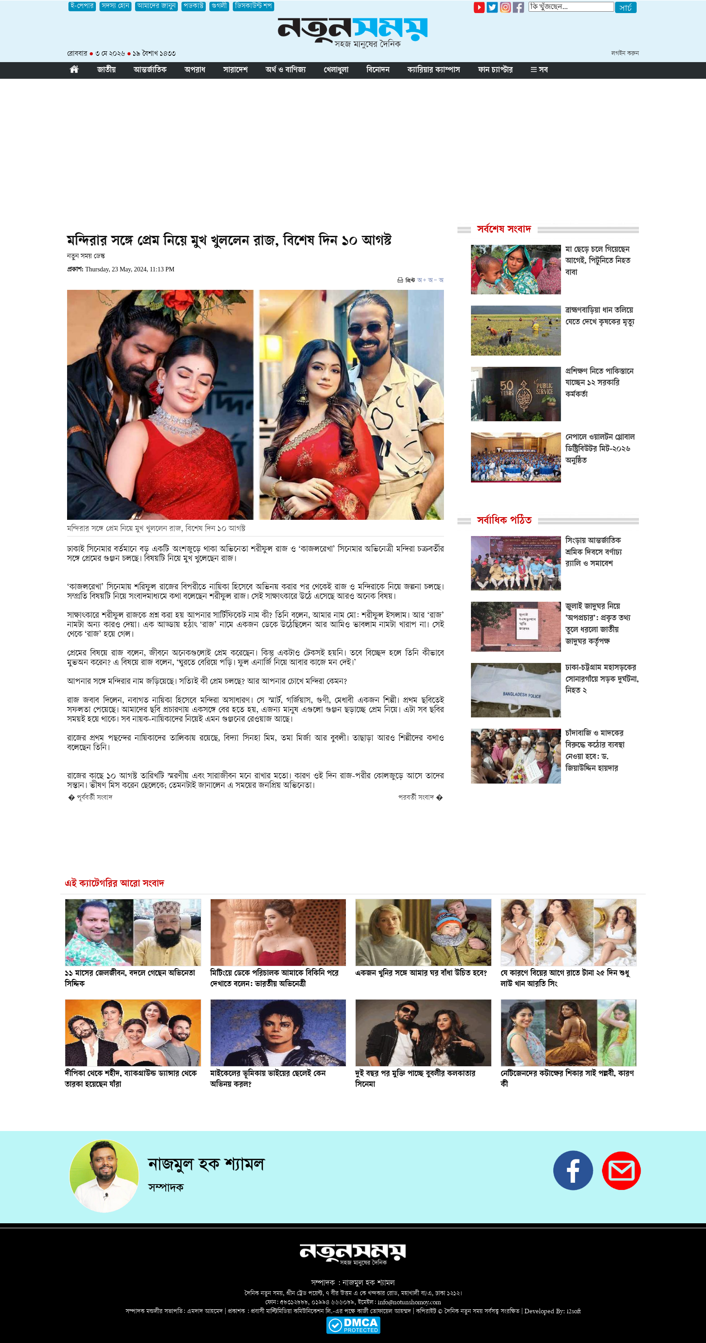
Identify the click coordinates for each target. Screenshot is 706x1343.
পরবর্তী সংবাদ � (420, 798)
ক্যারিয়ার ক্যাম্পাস (433, 70)
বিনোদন (378, 70)
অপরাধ (195, 70)
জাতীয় (106, 70)
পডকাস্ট (194, 6)
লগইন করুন (625, 53)
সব (539, 70)
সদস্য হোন (115, 6)
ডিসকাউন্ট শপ (253, 6)
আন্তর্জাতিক (150, 70)
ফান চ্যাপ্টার (495, 70)
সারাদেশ (235, 70)
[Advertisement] (353, 146)
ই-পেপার (82, 6)
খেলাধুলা (336, 70)
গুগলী (219, 6)
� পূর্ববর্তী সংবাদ (90, 798)
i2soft (574, 1311)
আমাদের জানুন (156, 6)
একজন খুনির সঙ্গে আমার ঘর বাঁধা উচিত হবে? (421, 973)
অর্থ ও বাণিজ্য (286, 70)
